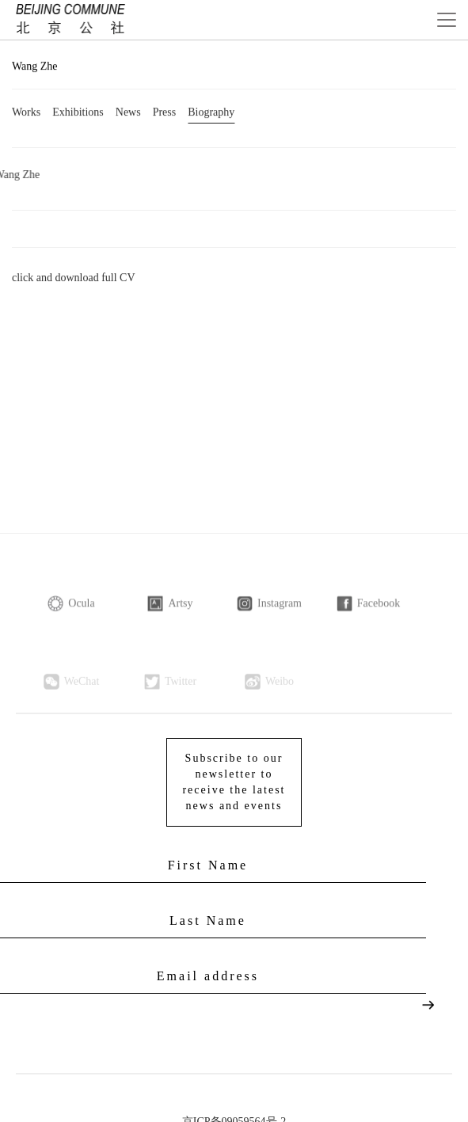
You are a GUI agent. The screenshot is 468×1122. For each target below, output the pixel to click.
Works (26, 114)
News (128, 114)
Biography (211, 114)
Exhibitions (78, 114)
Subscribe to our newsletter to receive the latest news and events (233, 777)
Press (165, 114)
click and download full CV (73, 279)
